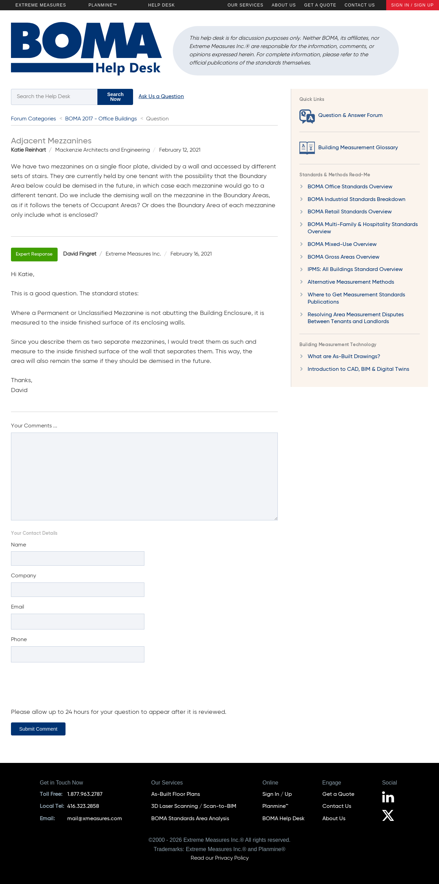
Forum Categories (33, 119)
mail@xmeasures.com (94, 819)
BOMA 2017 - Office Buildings (101, 119)
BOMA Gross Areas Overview (343, 257)
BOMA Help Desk (283, 819)
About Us (284, 5)
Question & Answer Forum (350, 115)
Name (18, 545)
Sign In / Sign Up (412, 5)
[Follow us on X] (390, 816)
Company (23, 576)
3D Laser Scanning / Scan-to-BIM (193, 806)
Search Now (115, 97)
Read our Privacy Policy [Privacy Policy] (220, 858)
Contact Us (360, 5)
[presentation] (63, 688)
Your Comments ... (34, 426)
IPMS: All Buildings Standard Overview (355, 269)
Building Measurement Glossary (358, 148)
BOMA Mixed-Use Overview (342, 244)
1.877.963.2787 (85, 794)
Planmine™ (102, 5)
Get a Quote (320, 5)
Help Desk (161, 5)
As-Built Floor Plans (175, 794)
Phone (19, 640)
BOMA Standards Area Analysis (190, 819)
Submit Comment (38, 729)
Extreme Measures (40, 5)
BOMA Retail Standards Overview (350, 212)
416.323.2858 (83, 806)
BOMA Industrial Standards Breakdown (356, 199)
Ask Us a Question (161, 96)
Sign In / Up (277, 794)
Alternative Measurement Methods (351, 282)
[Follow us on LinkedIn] (390, 797)
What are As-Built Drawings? (344, 357)
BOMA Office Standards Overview (350, 187)
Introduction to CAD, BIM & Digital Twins (358, 369)
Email (17, 607)
